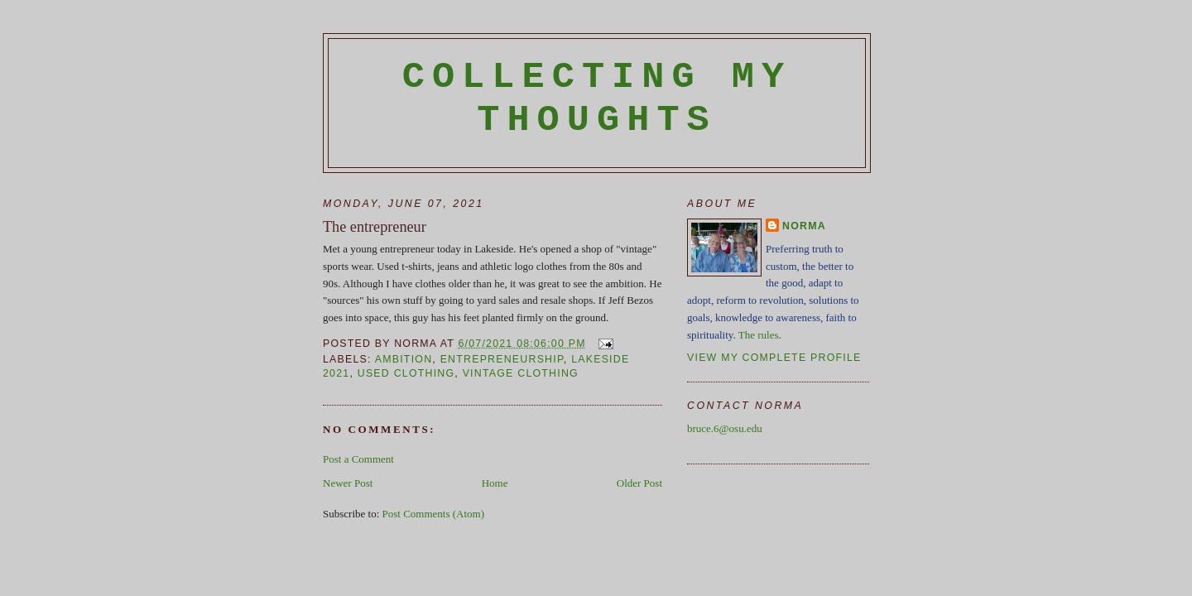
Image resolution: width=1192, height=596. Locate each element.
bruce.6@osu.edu (724, 428)
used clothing (406, 373)
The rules (758, 335)
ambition (404, 359)
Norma (804, 226)
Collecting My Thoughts (597, 98)
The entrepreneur (374, 227)
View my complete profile (774, 357)
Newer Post (347, 483)
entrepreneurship (502, 359)
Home (495, 483)
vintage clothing (521, 373)
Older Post (639, 483)
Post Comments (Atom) (433, 513)
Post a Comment (358, 459)
